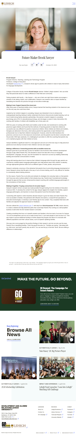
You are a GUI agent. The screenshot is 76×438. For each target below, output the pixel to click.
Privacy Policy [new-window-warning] (54, 432)
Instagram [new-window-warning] (70, 412)
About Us (40, 409)
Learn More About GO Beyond (49, 303)
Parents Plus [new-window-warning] (18, 84)
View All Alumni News (14, 339)
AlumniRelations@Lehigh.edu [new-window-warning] (10, 419)
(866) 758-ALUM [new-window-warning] (7, 417)
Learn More (41, 407)
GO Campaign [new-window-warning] (42, 414)
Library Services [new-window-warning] (56, 412)
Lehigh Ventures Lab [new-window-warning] (26, 205)
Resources (54, 407)
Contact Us (41, 412)
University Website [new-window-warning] (57, 417)
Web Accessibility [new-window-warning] (41, 432)
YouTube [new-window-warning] (70, 414)
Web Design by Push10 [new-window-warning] (68, 432)
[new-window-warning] (32, 65)
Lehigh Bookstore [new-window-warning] (57, 409)
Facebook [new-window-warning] (71, 409)
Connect (69, 407)
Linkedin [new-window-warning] (70, 417)
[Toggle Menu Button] (73, 4)
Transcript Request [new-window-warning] (57, 414)
